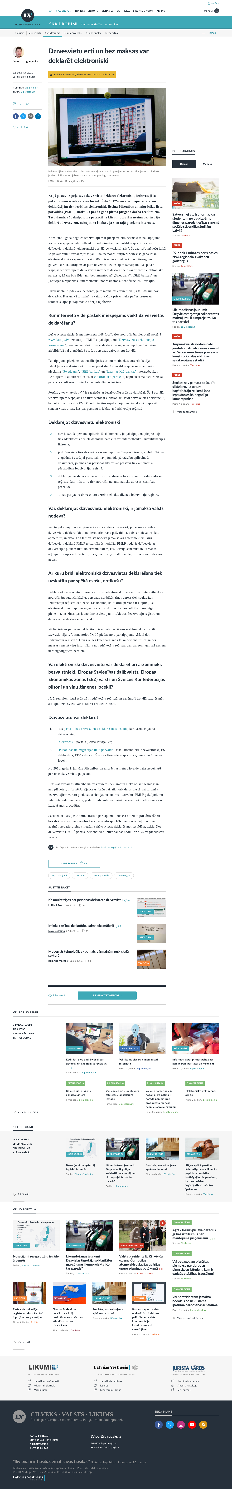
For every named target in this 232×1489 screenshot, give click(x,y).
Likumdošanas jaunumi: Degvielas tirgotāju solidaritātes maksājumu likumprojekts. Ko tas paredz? (121, 1173)
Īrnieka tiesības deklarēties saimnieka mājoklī (81, 925)
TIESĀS (126, 11)
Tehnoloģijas (123, 875)
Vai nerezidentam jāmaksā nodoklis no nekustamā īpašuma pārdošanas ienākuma (195, 1301)
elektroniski (67, 742)
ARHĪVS (161, 11)
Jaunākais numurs (188, 1381)
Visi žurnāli (184, 1390)
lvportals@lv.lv (109, 1443)
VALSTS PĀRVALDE (23, 1034)
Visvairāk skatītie (44, 1385)
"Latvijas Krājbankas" (121, 371)
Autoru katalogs (187, 1385)
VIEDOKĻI (93, 11)
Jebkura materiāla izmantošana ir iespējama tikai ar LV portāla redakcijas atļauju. (62, 1468)
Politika (35, 1322)
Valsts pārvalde (101, 875)
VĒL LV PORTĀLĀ (24, 1209)
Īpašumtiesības (198, 1310)
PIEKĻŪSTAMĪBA (39, 1444)
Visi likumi (40, 1390)
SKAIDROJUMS (21, 1148)
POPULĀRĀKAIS (183, 151)
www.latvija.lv (58, 339)
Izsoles (104, 1385)
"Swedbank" (70, 371)
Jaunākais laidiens (111, 1381)
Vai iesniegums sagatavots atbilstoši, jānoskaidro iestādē (122, 1095)
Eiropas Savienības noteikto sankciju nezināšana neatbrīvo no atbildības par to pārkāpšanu (68, 1317)
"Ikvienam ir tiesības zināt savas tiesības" (51, 1461)
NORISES (80, 11)
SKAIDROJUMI (64, 11)
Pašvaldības (187, 266)
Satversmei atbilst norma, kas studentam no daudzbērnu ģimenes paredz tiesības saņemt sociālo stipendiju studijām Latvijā (195, 222)
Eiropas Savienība (84, 1174)
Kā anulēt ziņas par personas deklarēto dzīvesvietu (85, 900)
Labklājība (186, 1279)
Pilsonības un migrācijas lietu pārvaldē (86, 750)
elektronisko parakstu (109, 377)
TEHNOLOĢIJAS (22, 1038)
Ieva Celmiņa (56, 931)
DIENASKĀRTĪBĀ (111, 11)
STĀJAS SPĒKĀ (21, 1153)
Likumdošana (188, 327)
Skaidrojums (31, 88)
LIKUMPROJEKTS (22, 1144)
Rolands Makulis (58, 961)
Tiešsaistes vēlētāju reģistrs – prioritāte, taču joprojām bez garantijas (28, 1313)
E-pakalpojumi (28, 92)
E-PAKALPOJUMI (22, 1025)
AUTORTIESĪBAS (39, 1448)
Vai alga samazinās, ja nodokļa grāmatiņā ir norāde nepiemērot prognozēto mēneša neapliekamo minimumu (161, 1099)
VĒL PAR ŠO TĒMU (25, 1012)
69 (85, 864)
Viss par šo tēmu (28, 1112)
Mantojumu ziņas (110, 1390)
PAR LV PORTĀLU (39, 1436)
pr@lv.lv (115, 1447)
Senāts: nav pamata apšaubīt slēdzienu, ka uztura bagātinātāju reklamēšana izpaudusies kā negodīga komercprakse (193, 391)
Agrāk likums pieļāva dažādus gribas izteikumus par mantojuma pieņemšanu (194, 1234)
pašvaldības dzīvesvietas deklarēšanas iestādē (95, 728)
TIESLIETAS (19, 1029)
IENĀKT (215, 4)
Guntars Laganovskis (26, 61)
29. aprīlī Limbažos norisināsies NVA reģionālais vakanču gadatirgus (195, 257)
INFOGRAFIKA (21, 1140)
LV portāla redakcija (106, 1436)
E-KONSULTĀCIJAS (143, 11)
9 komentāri (59, 995)
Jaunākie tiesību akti (46, 1381)
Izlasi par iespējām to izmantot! (116, 847)
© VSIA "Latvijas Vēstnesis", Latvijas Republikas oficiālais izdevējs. (53, 1472)
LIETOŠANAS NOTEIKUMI (44, 1440)
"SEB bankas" (91, 371)
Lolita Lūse (55, 905)
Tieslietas (80, 875)
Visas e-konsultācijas (190, 1318)
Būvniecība (169, 1174)
